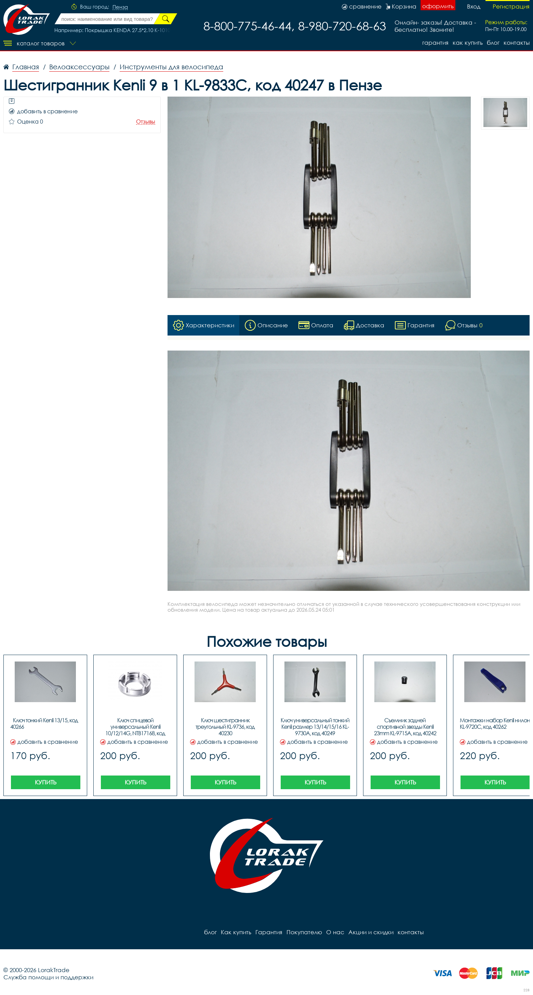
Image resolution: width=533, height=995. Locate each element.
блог (493, 42)
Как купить (468, 42)
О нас (335, 932)
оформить (438, 6)
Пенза (120, 7)
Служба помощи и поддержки (48, 977)
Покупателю (304, 932)
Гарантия (435, 42)
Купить (45, 782)
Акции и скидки (371, 932)
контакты (517, 42)
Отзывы (145, 122)
